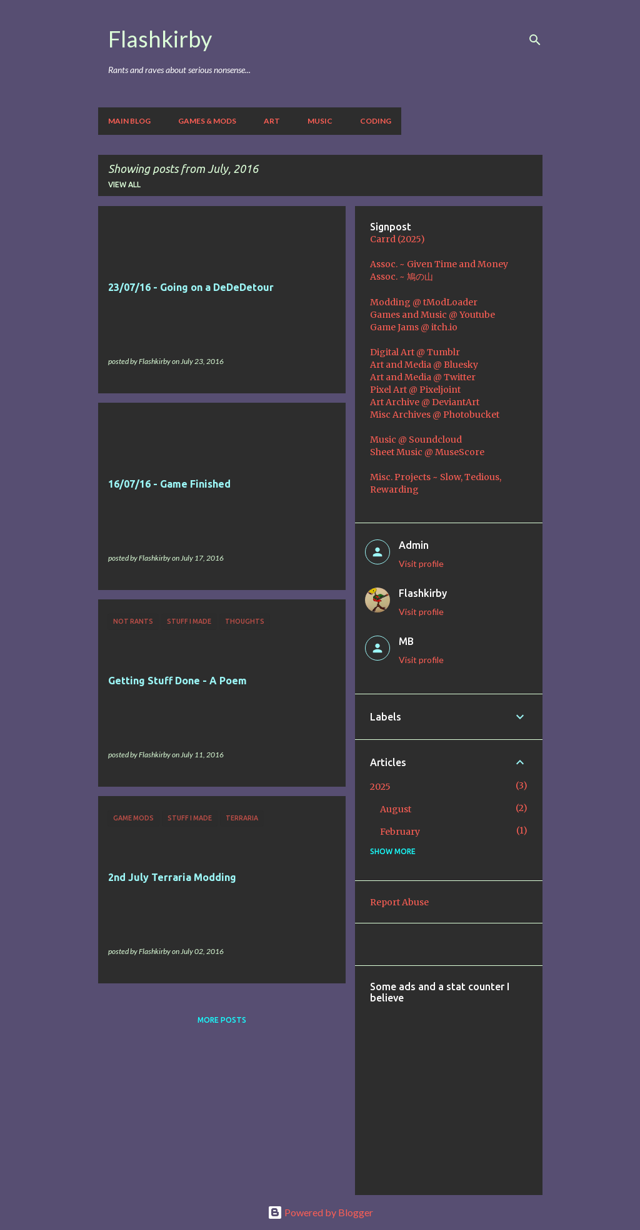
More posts (222, 1020)
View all (124, 184)
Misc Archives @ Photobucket (434, 414)
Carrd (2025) (397, 239)
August (395, 809)
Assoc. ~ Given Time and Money (439, 264)
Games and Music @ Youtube (432, 314)
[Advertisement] (505, 1090)
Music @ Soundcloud (416, 439)
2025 (380, 786)
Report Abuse (399, 902)
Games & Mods (207, 120)
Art (272, 120)
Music (320, 120)
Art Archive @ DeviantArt (424, 402)
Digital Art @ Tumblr (415, 352)
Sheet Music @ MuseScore (427, 452)
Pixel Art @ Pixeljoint (415, 389)
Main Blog (129, 120)
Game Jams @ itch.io (414, 327)
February (400, 831)
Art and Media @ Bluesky (424, 364)
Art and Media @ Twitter (423, 377)
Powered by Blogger (320, 1212)
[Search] (535, 40)
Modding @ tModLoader (424, 302)
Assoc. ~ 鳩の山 (401, 276)
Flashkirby (160, 38)
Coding (375, 120)
